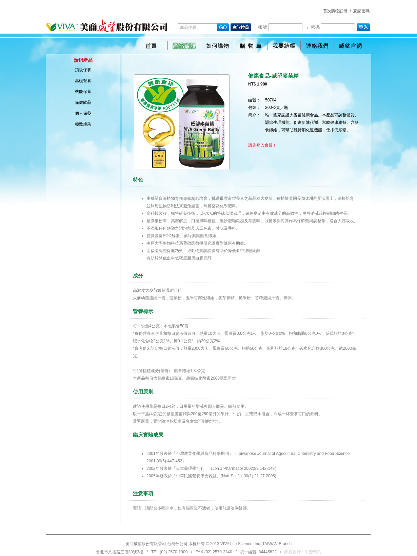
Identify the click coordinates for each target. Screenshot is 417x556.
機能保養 (83, 91)
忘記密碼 (361, 10)
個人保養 (83, 113)
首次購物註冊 (335, 10)
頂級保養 (83, 70)
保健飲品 (83, 102)
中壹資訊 (313, 552)
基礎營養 (83, 80)
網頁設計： (302, 552)
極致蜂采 (83, 124)
